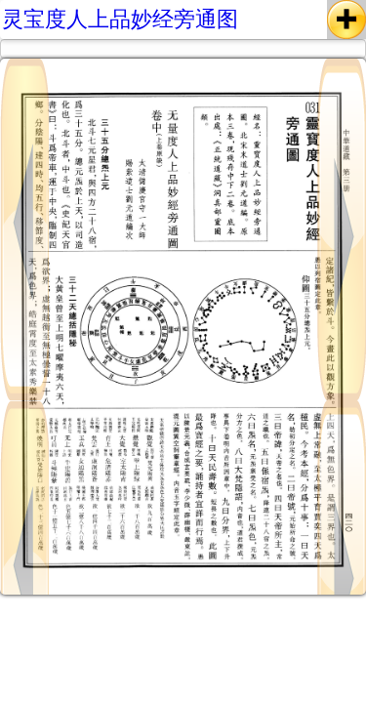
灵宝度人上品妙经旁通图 (120, 19)
